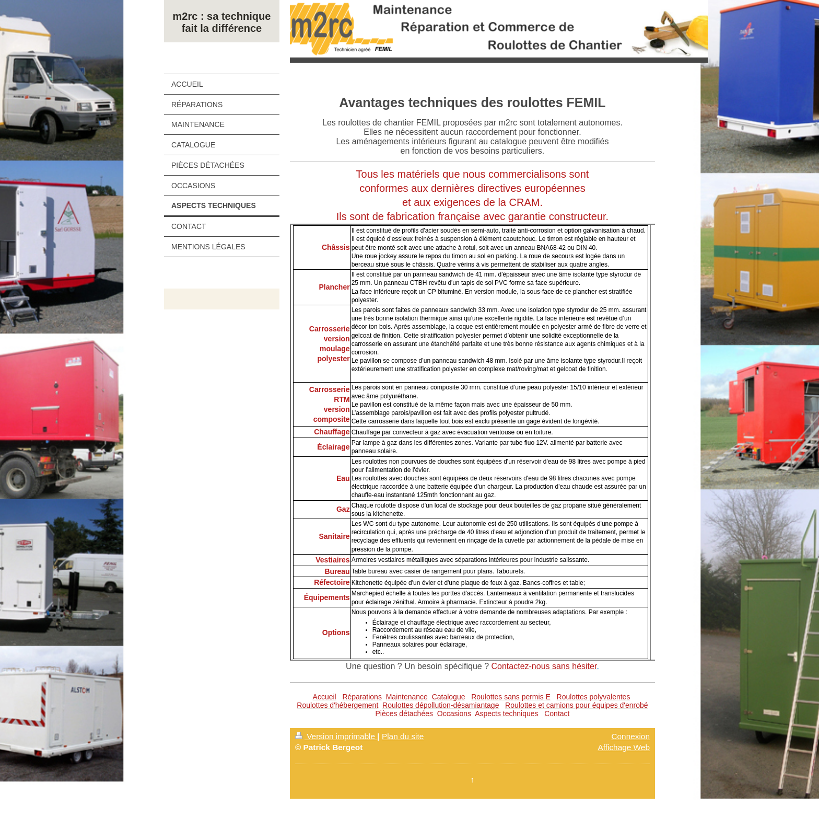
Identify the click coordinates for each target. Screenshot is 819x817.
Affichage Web (624, 747)
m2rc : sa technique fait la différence (222, 22)
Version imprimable (336, 736)
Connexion (630, 736)
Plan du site (403, 736)
